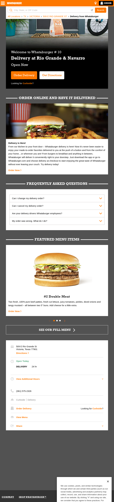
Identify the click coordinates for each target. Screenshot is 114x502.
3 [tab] (60, 320)
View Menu (22, 417)
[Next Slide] (65, 320)
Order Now (14, 170)
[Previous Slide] (49, 320)
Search (100, 10)
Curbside (27, 83)
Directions (21, 353)
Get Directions (50, 74)
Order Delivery (24, 75)
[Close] (108, 487)
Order (105, 3)
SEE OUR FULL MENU (55, 329)
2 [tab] (57, 320)
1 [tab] (54, 320)
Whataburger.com (17, 160)
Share (19, 426)
